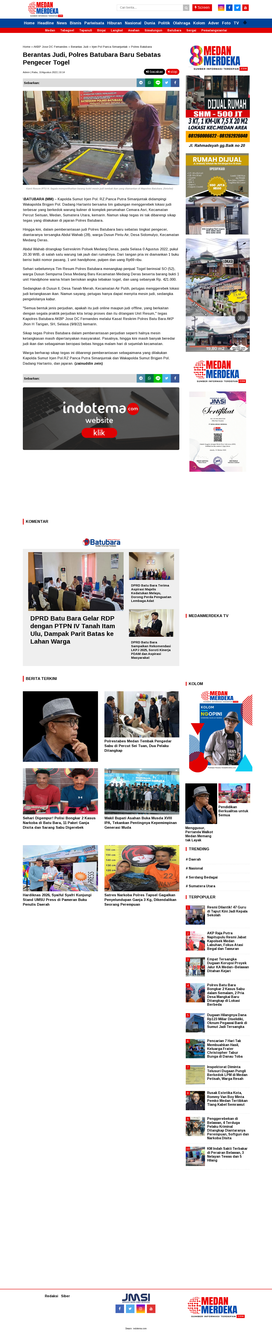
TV (236, 23)
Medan (50, 30)
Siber (65, 1296)
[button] (245, 21)
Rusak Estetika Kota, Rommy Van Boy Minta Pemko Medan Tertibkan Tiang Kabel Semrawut (227, 1098)
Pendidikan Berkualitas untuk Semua (233, 811)
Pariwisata (94, 23)
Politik (164, 23)
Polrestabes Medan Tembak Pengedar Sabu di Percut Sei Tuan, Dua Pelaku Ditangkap (138, 746)
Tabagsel (67, 30)
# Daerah (193, 859)
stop (172, 72)
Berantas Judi (79, 46)
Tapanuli (85, 30)
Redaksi (51, 1296)
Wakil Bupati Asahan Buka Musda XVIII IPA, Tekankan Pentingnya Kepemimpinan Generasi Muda (140, 823)
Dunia (149, 23)
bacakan (154, 72)
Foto (226, 23)
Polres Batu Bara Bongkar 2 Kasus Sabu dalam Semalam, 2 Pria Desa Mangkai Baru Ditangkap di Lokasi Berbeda (226, 994)
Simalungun (153, 30)
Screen (202, 7)
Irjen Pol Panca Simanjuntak (110, 46)
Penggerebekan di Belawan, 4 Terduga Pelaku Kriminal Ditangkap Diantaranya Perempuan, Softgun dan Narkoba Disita (228, 1128)
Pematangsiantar (214, 30)
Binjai (101, 30)
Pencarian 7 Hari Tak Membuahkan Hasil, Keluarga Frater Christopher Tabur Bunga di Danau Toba (225, 1048)
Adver (213, 23)
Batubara (174, 30)
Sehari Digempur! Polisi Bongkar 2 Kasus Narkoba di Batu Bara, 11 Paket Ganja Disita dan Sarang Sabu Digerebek (59, 823)
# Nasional (194, 868)
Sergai (191, 30)
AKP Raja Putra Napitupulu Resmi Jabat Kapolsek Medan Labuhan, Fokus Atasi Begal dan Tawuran (226, 941)
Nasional (133, 23)
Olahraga (181, 23)
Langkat (117, 30)
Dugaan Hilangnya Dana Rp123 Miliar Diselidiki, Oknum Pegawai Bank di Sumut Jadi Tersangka (227, 1021)
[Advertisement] (101, 486)
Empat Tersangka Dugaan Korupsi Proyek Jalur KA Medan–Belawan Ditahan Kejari (228, 965)
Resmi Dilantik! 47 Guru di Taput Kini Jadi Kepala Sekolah (227, 911)
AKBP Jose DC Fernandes (50, 46)
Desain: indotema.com (136, 1328)
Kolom (199, 23)
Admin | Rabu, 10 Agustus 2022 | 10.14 (44, 72)
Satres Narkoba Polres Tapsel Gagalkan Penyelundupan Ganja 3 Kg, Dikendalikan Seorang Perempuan (140, 900)
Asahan (133, 30)
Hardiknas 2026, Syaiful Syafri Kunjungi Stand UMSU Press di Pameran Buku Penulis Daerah (57, 900)
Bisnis (75, 23)
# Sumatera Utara (200, 886)
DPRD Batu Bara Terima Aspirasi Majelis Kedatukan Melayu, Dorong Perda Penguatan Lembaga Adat (151, 593)
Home (29, 23)
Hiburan (114, 23)
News (62, 23)
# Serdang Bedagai (202, 877)
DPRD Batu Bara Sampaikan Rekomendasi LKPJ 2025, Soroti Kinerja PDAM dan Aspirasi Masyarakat (151, 649)
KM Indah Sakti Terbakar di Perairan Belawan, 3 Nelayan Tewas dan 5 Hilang (227, 1154)
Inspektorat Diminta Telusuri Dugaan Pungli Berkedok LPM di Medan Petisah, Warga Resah (227, 1072)
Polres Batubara (141, 46)
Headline (46, 23)
